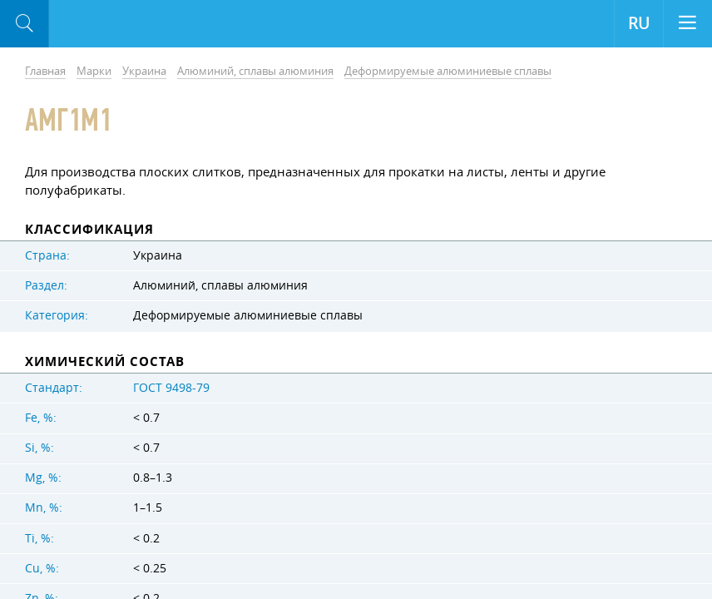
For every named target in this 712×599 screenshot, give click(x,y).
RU (639, 23)
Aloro (117, 24)
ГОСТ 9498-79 (171, 387)
